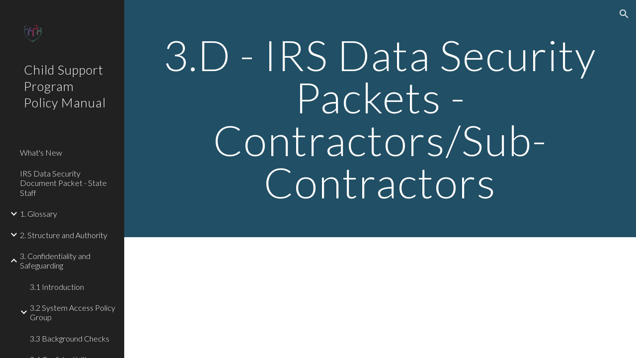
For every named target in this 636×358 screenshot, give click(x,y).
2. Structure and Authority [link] (63, 235)
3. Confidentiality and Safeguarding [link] (55, 260)
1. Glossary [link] (38, 213)
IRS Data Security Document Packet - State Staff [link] (63, 183)
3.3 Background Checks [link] (69, 338)
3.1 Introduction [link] (57, 286)
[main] (380, 118)
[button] (624, 14)
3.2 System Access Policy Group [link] (72, 312)
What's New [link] (41, 152)
